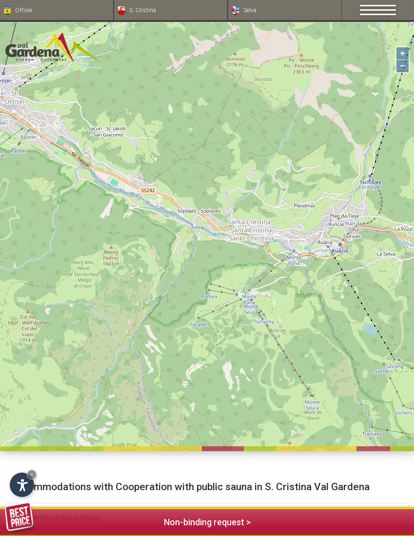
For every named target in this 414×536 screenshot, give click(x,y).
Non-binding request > (128, 520)
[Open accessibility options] (22, 485)
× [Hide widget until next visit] (32, 474)
